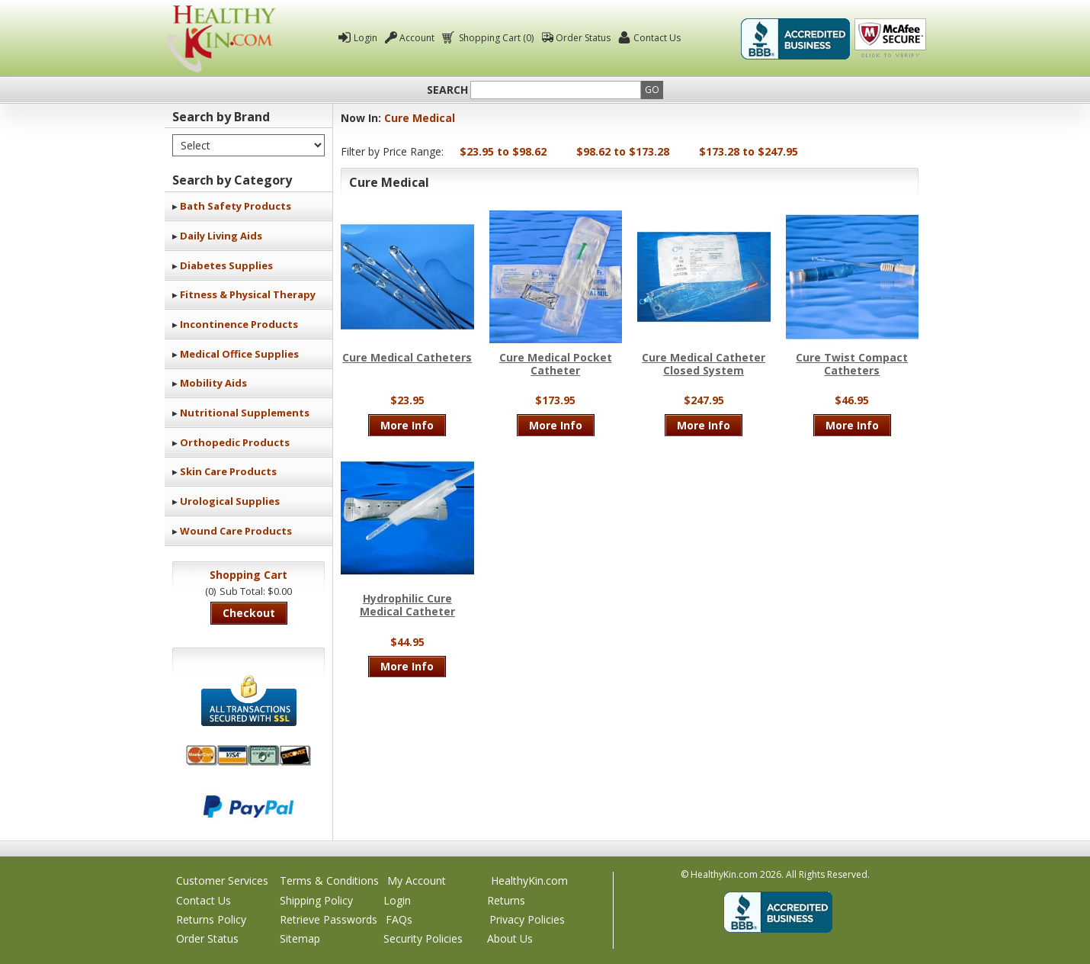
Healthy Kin (221, 38)
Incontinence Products (239, 324)
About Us (510, 938)
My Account (416, 880)
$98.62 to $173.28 (622, 151)
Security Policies (423, 938)
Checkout (249, 613)
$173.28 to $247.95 (748, 151)
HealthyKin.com (529, 880)
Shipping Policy (316, 900)
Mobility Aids (213, 383)
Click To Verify (890, 38)
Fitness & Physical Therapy (248, 294)
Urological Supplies (230, 501)
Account (416, 37)
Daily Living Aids (221, 236)
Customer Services (222, 880)
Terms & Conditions (329, 880)
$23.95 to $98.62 (503, 151)
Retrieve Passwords (328, 919)
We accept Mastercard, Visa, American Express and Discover (248, 755)
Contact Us (657, 37)
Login (365, 37)
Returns (506, 900)
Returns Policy (211, 919)
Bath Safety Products (235, 206)
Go (652, 89)
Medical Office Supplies (239, 354)
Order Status (583, 37)
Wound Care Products (236, 531)
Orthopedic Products (235, 442)
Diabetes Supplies (226, 265)
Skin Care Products (228, 471)
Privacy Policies (527, 919)
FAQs (399, 919)
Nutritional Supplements (244, 412)
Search (447, 90)
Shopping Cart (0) (495, 37)
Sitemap (300, 938)
